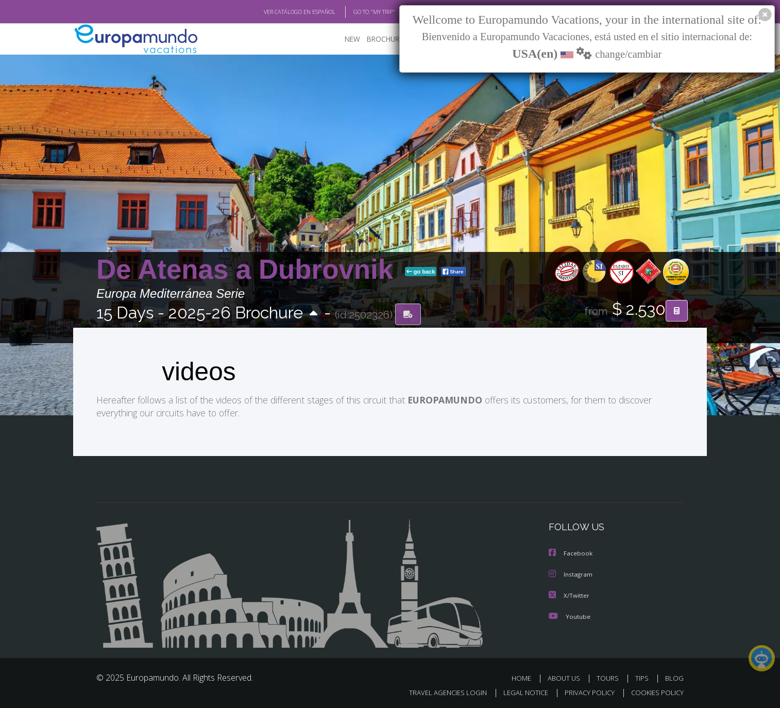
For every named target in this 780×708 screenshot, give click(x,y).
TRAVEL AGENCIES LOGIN (438, 691)
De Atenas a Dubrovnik (248, 270)
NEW (342, 39)
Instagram (571, 573)
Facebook (571, 553)
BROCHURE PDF (385, 39)
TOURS (609, 676)
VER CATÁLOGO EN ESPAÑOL (276, 12)
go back (420, 272)
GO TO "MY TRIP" (357, 12)
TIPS (643, 676)
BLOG (674, 676)
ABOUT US (567, 676)
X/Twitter (569, 594)
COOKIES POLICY (655, 691)
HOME (525, 676)
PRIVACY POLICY (585, 691)
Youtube (569, 614)
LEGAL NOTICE (519, 691)
